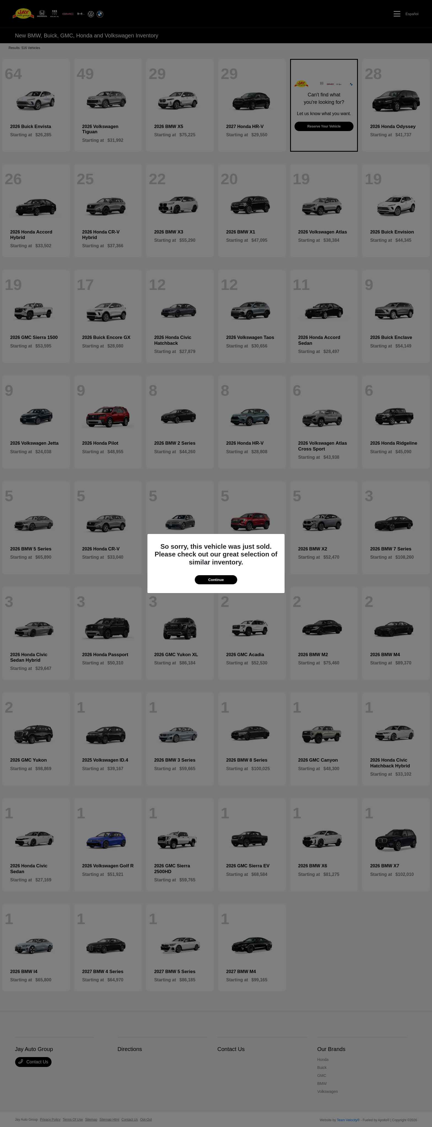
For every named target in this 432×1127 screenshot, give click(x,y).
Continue (216, 580)
